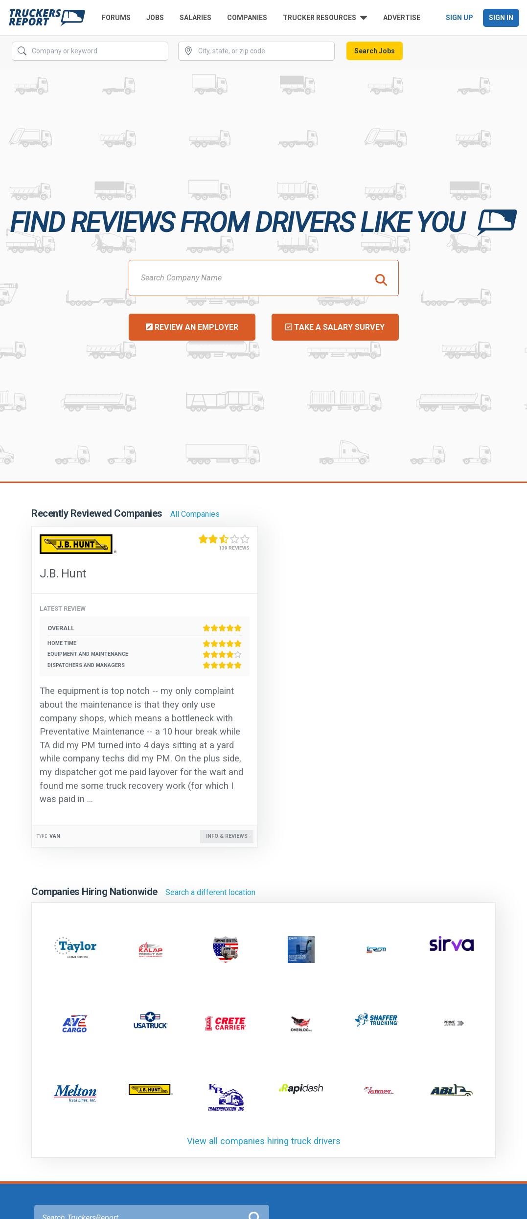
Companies (247, 18)
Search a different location (210, 892)
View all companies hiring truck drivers (264, 1141)
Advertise (401, 18)
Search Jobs (374, 51)
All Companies (195, 514)
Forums (116, 18)
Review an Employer (192, 327)
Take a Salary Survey (335, 327)
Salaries (195, 18)
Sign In (501, 18)
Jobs (155, 18)
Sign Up (459, 18)
